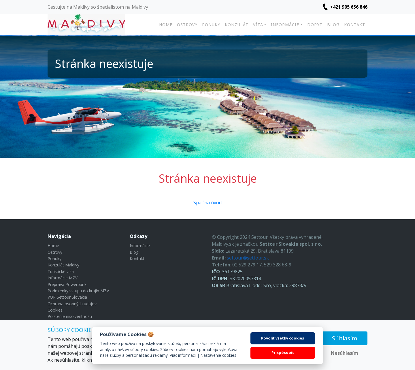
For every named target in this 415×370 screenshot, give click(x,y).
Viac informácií (183, 355)
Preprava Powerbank (67, 284)
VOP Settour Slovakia (67, 297)
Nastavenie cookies (218, 355)
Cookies (55, 310)
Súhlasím (344, 338)
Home (165, 24)
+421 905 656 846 (348, 7)
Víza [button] (258, 24)
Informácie (140, 245)
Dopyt (314, 24)
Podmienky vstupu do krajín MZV (78, 290)
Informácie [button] (285, 24)
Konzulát (236, 24)
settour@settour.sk (248, 258)
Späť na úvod (207, 202)
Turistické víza (61, 271)
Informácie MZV (63, 278)
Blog (333, 24)
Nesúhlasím (344, 353)
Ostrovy (187, 24)
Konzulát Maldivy (63, 265)
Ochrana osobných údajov (72, 303)
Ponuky (211, 24)
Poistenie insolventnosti (70, 316)
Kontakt (354, 24)
